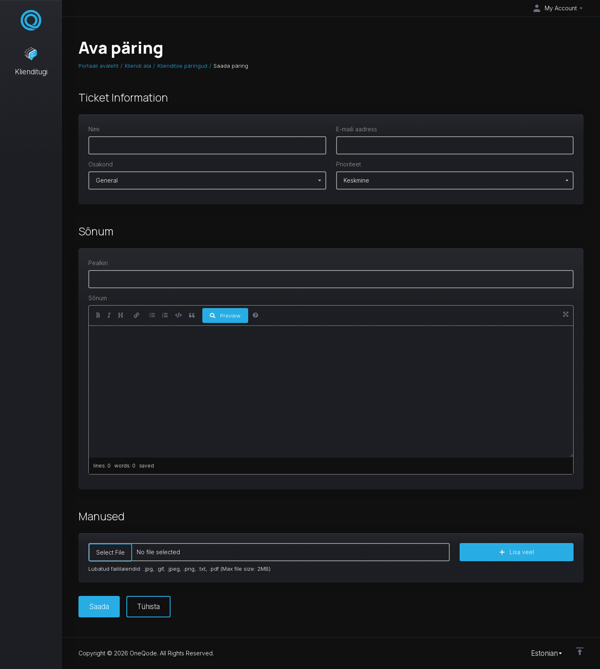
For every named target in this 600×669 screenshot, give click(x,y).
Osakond (100, 164)
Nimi (94, 129)
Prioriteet (348, 164)
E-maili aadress (356, 129)
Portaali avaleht (98, 65)
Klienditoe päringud (182, 65)
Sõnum (97, 297)
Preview (225, 315)
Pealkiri (98, 262)
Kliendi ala (138, 65)
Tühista (148, 607)
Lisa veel (517, 551)
